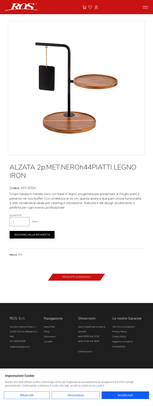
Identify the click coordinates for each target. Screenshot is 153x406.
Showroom (50, 336)
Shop (46, 331)
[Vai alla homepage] (21, 6)
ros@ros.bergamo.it (20, 346)
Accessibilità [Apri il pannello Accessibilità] (118, 346)
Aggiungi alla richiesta (32, 234)
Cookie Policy (119, 336)
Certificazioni (85, 351)
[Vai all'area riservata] (96, 7)
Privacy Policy (119, 331)
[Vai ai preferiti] (90, 7)
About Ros (49, 326)
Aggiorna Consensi (122, 341)
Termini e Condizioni (123, 326)
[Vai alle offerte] (84, 7)
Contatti (48, 341)
